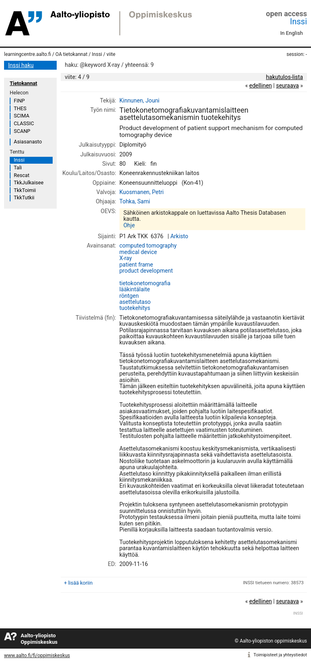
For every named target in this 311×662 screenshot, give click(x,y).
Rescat (22, 175)
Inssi (298, 21)
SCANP (22, 131)
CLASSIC (24, 123)
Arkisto (179, 236)
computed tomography (148, 245)
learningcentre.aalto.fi (27, 54)
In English (291, 33)
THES (20, 108)
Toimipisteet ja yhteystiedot (280, 655)
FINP (19, 101)
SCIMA (21, 116)
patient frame (136, 264)
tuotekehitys (134, 308)
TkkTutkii (24, 197)
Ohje (129, 225)
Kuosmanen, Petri (141, 192)
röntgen (129, 296)
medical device (138, 252)
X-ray (125, 258)
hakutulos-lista (284, 77)
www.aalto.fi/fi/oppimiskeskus (37, 655)
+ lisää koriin (78, 583)
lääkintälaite (134, 289)
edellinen (260, 85)
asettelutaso (135, 302)
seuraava (287, 85)
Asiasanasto (28, 142)
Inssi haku (21, 65)
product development (146, 270)
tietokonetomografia (144, 283)
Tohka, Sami (134, 201)
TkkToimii (25, 190)
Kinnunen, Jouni (139, 100)
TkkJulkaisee (28, 182)
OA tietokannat (71, 54)
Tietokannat (23, 83)
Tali (18, 167)
